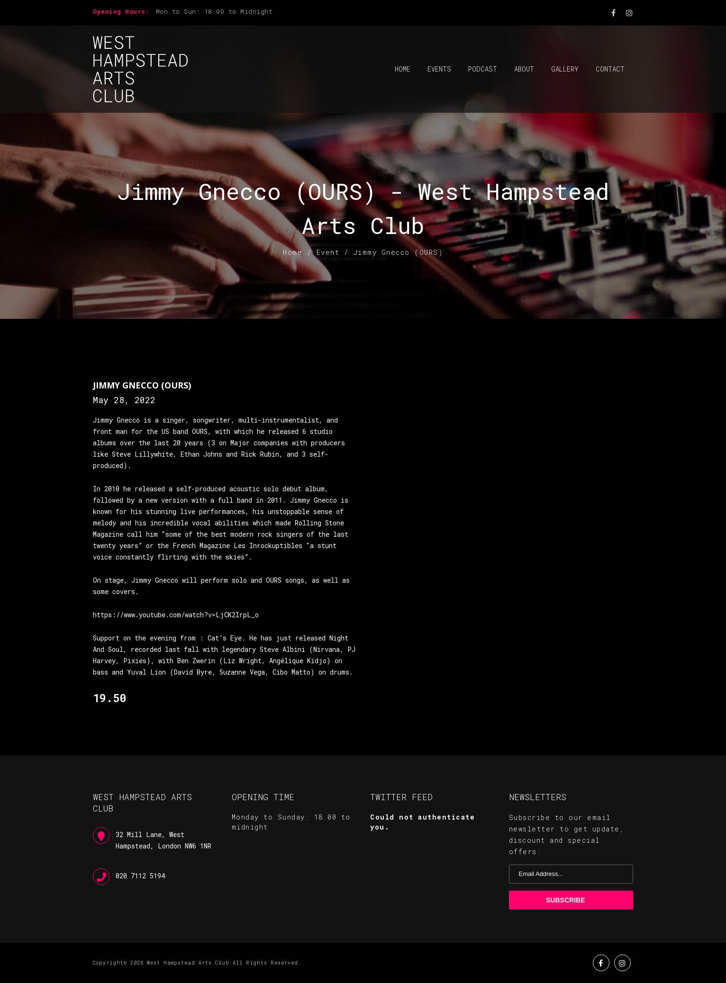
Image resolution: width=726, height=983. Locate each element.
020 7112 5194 (140, 875)
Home (402, 68)
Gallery (565, 68)
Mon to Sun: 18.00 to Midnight (214, 11)
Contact (610, 68)
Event (328, 252)
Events (439, 68)
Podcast (482, 68)
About (524, 68)
